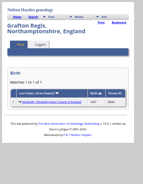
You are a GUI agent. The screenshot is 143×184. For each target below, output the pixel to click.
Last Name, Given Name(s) (39, 93)
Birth (96, 93)
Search (33, 17)
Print (101, 22)
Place (18, 44)
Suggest (38, 44)
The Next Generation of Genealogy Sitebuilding (68, 123)
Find (51, 17)
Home (17, 17)
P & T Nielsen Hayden (77, 135)
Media (79, 17)
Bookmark (119, 22)
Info (104, 17)
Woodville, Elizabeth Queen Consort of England (51, 102)
